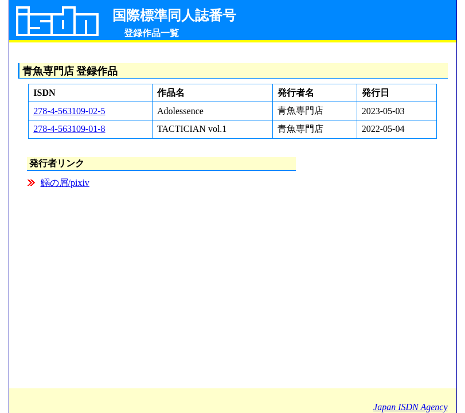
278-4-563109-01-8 (69, 129)
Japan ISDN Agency (410, 407)
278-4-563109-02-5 (69, 111)
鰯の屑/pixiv (65, 183)
